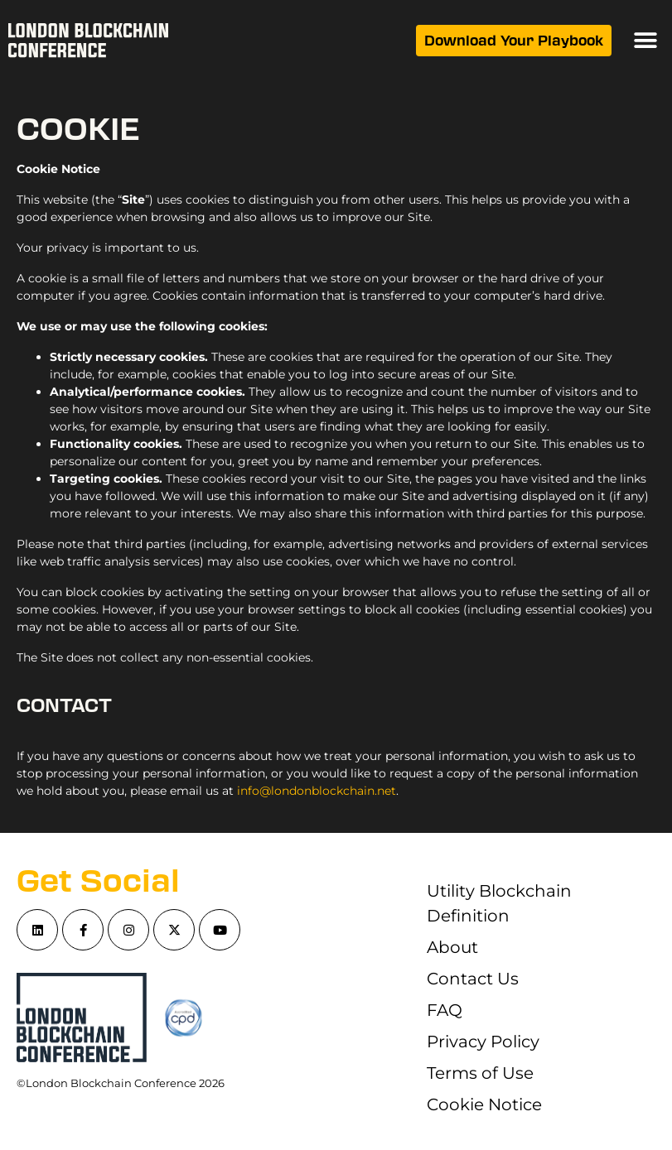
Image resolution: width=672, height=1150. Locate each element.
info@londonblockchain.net (316, 790)
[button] (645, 41)
